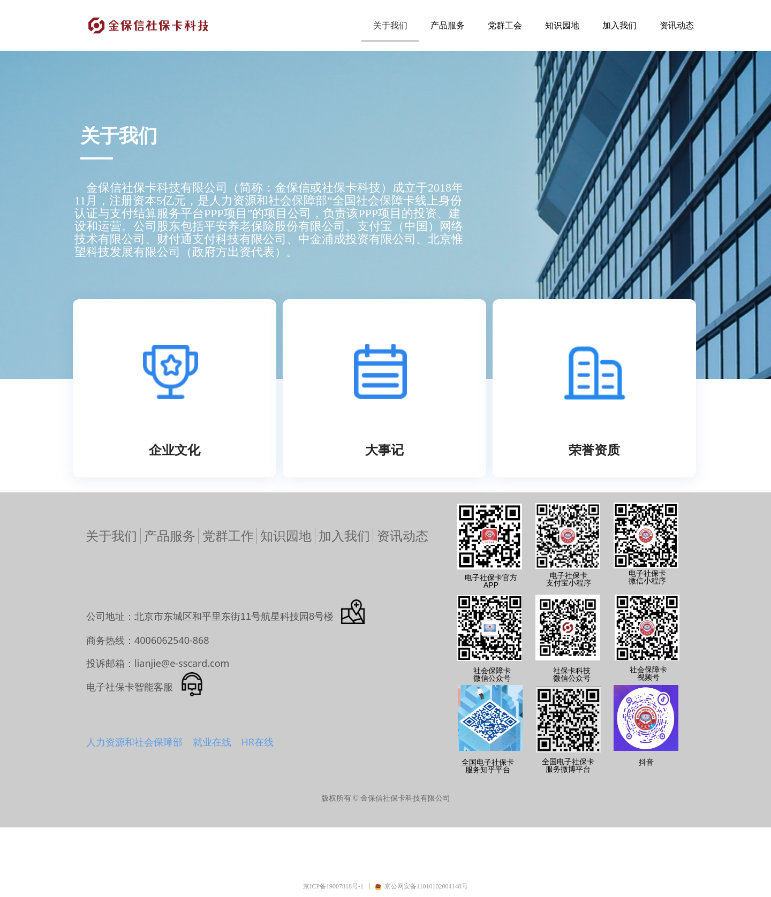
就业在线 (212, 741)
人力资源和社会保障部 (134, 741)
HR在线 (257, 741)
